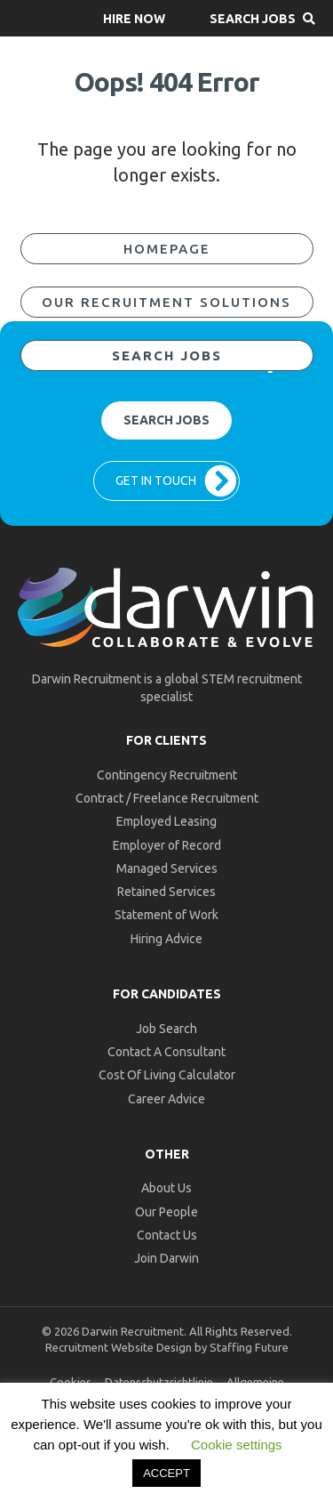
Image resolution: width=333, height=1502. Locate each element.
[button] (134, 18)
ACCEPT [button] (166, 1473)
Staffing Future (249, 1347)
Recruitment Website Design (118, 1347)
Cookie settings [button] (236, 1444)
